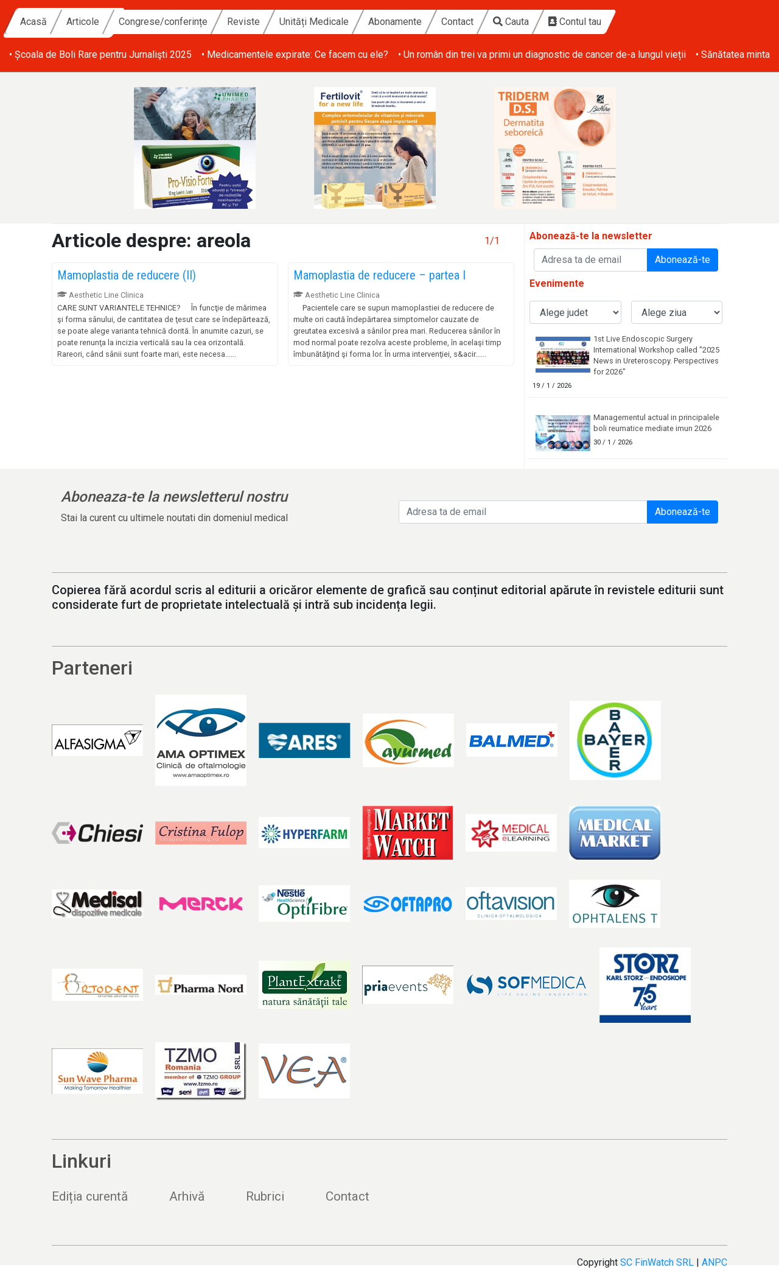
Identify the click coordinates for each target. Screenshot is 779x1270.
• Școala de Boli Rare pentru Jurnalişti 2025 (100, 54)
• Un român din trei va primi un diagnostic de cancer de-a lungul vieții (542, 54)
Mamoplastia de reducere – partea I (379, 275)
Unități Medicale (429, 21)
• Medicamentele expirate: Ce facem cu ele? (294, 54)
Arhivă (186, 1196)
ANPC (714, 1262)
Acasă (149, 21)
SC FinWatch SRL (657, 1262)
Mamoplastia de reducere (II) (126, 275)
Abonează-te (682, 259)
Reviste (359, 21)
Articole (198, 21)
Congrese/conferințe (278, 21)
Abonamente (510, 21)
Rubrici (265, 1196)
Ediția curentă (90, 1196)
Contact (573, 21)
